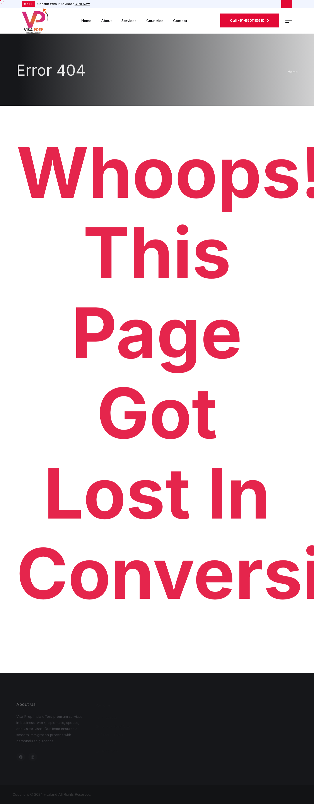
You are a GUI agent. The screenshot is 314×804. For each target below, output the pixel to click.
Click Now (82, 4)
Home (86, 21)
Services (129, 21)
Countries (154, 21)
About (106, 21)
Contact (180, 21)
